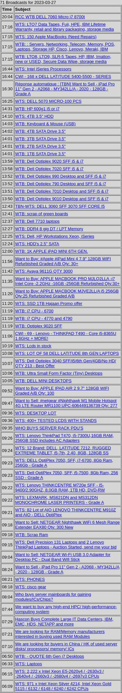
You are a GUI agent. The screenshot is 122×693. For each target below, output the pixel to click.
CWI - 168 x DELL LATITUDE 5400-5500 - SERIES (63, 76)
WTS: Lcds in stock (33, 345)
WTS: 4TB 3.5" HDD (34, 116)
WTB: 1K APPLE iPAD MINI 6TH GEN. (51, 251)
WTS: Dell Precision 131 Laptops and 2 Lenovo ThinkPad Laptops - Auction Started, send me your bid (65, 545)
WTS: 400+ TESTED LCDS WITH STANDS (56, 420)
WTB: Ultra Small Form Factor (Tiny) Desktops (58, 373)
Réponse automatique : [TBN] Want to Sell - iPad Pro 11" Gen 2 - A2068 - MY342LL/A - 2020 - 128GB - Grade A (65, 89)
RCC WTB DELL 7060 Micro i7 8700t (50, 16)
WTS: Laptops (28, 663)
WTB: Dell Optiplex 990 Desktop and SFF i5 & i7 (60, 176)
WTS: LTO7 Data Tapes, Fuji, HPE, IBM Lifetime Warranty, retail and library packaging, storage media (64, 27)
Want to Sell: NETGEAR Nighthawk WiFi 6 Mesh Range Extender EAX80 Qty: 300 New (67, 525)
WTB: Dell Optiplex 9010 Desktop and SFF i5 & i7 (62, 198)
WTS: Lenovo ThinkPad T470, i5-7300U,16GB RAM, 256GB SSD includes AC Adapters (64, 438)
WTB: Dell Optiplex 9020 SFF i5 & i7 (49, 161)
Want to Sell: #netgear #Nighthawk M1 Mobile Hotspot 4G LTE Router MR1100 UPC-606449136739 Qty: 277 (66, 403)
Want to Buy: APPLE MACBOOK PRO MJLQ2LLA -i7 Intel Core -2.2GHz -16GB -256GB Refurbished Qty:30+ (67, 281)
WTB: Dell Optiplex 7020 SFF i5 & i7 (49, 168)
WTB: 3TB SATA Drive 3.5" (40, 138)
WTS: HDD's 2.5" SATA (37, 243)
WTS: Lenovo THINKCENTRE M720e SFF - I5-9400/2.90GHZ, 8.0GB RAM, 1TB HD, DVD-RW (60, 487)
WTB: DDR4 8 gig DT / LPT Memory (49, 228)
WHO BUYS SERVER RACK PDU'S (49, 428)
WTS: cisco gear (30, 586)
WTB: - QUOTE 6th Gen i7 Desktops (49, 656)
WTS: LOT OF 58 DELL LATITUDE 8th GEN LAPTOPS (67, 353)
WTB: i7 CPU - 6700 (34, 311)
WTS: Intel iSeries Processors (43, 69)
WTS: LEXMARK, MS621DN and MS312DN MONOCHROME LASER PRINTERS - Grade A (59, 500)
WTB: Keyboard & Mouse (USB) (45, 123)
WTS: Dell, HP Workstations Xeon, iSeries (54, 236)
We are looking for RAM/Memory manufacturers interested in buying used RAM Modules (60, 634)
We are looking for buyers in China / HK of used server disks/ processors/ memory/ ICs (66, 646)
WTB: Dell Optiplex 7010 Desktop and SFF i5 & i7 (62, 191)
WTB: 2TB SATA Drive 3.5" (40, 146)
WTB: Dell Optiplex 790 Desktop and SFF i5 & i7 (60, 183)
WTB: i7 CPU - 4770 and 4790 (44, 318)
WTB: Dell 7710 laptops (37, 221)
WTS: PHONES (30, 579)
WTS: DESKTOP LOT (36, 413)
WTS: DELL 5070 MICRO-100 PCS (48, 101)
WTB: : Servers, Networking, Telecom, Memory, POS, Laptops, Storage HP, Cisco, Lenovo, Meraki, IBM (65, 47)
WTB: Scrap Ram (31, 534)
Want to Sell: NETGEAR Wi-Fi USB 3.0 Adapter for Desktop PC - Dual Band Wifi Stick (63, 557)
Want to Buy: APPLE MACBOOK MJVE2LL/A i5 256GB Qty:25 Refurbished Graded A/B (67, 293)
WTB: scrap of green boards (41, 213)
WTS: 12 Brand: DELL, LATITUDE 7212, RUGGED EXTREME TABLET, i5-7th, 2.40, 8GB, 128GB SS (63, 450)
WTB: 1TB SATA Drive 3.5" (40, 153)
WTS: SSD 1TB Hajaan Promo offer (48, 303)
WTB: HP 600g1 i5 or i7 (37, 108)
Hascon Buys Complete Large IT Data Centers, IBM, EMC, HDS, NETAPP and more (64, 621)
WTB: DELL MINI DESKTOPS (43, 380)
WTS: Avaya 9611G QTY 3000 (44, 271)
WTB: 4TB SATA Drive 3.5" (40, 131)
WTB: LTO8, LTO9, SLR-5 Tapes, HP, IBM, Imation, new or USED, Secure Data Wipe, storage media (63, 59)
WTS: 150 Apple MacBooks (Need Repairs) (56, 36)
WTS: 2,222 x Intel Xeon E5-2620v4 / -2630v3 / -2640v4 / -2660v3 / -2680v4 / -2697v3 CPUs (59, 674)
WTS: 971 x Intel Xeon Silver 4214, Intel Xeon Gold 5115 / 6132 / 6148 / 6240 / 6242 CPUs (63, 686)
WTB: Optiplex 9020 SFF (38, 326)
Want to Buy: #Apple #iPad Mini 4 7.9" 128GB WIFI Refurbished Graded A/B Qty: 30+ (63, 261)
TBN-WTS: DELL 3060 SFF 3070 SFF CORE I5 (60, 206)
